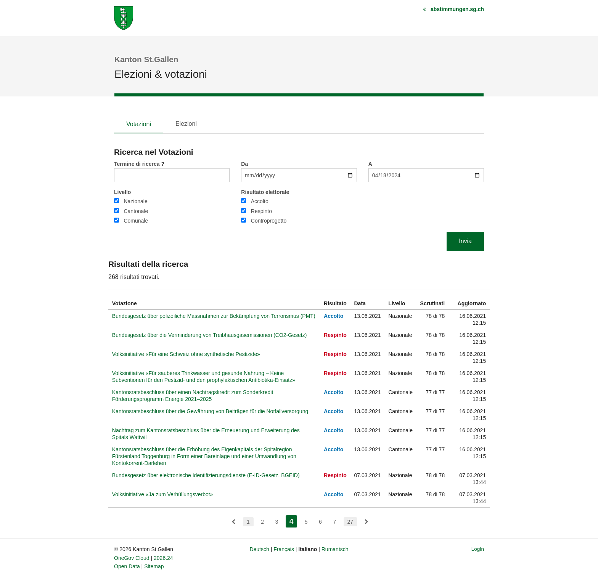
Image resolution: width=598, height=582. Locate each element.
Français (283, 549)
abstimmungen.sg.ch (457, 9)
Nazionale (135, 201)
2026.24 (163, 558)
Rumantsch (335, 549)
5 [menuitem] (306, 522)
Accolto (259, 201)
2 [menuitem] (262, 522)
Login (477, 549)
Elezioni (186, 123)
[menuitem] (233, 521)
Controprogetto (268, 221)
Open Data (127, 566)
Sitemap (154, 566)
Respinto (261, 211)
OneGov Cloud (132, 558)
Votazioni (138, 124)
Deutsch (259, 549)
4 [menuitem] (293, 520)
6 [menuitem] (320, 522)
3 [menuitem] (276, 522)
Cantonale (136, 211)
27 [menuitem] (350, 522)
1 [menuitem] (248, 522)
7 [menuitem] (334, 522)
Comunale (136, 221)
